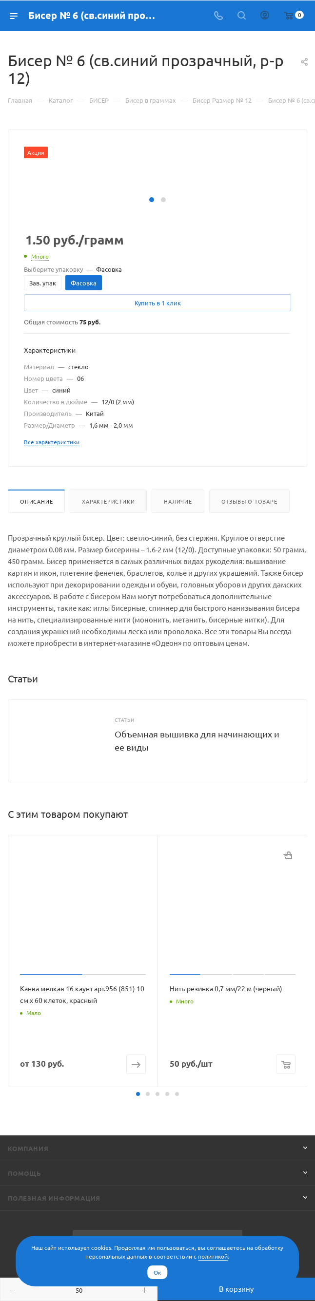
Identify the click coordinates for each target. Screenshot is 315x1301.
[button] (152, 200)
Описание (36, 501)
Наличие (178, 501)
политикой (213, 1256)
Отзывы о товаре (249, 501)
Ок (157, 1272)
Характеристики (108, 501)
